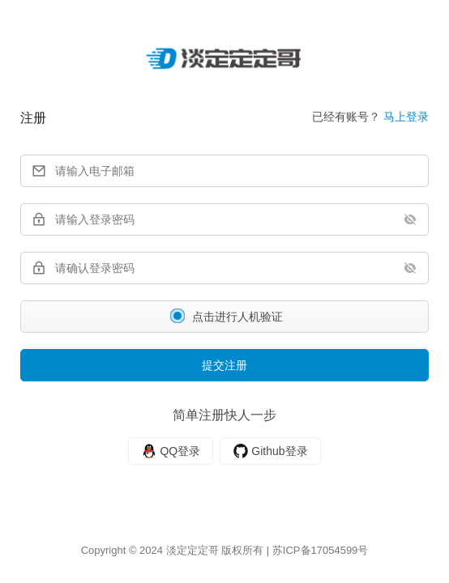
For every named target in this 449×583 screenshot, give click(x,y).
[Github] (270, 451)
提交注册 (224, 365)
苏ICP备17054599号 (320, 550)
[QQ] (170, 451)
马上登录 (406, 116)
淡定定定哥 (192, 550)
